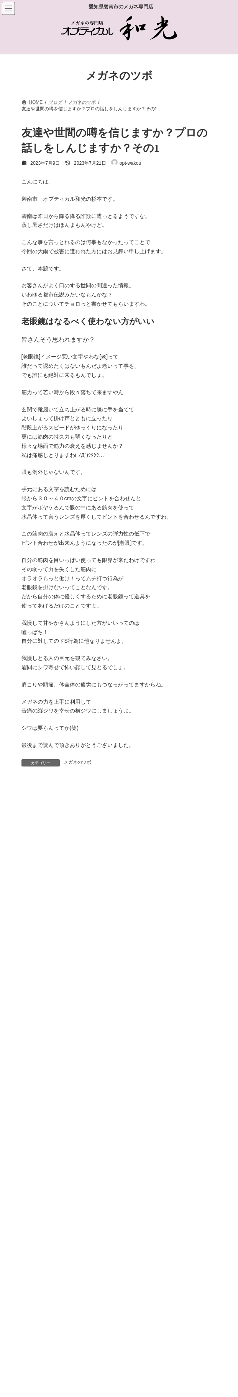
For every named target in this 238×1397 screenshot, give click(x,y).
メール (32, 958)
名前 (30, 922)
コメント (35, 828)
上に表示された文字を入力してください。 (72, 1074)
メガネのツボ (77, 762)
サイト (29, 993)
